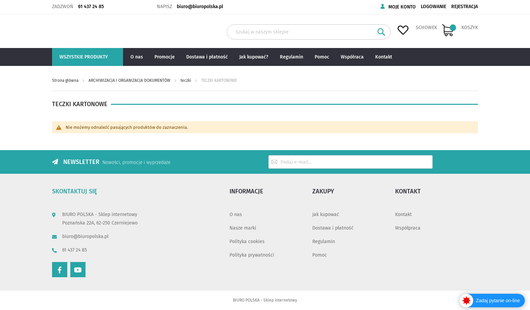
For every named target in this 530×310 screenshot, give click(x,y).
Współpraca (407, 228)
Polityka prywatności (252, 255)
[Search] (381, 32)
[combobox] (309, 32)
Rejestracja (464, 6)
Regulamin (323, 241)
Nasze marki (243, 228)
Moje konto (402, 7)
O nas (236, 214)
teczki (186, 80)
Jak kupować (325, 214)
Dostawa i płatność (333, 228)
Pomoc (319, 255)
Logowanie (433, 6)
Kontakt (403, 214)
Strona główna (65, 80)
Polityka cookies (247, 241)
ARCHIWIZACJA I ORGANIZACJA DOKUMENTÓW (130, 80)
